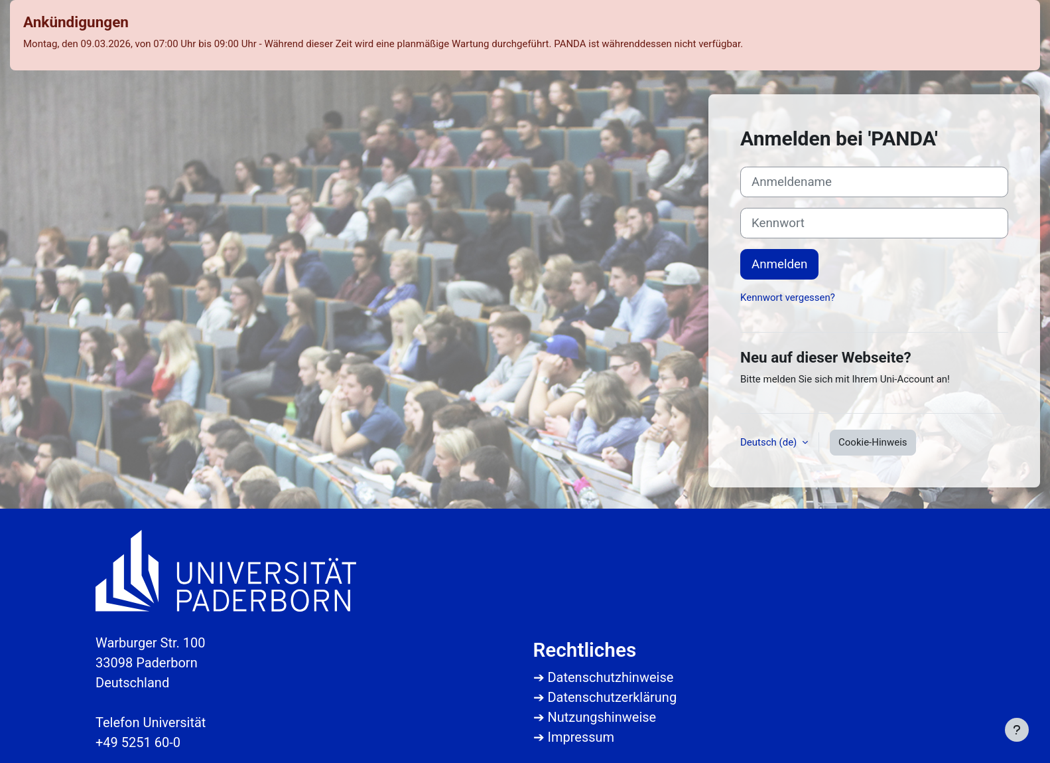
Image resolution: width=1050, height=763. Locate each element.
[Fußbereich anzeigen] (1017, 730)
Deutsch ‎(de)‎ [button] (769, 442)
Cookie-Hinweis (872, 442)
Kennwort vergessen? (787, 297)
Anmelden (779, 264)
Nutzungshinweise (601, 717)
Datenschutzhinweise (610, 677)
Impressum (580, 737)
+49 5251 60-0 (138, 742)
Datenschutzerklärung (612, 697)
